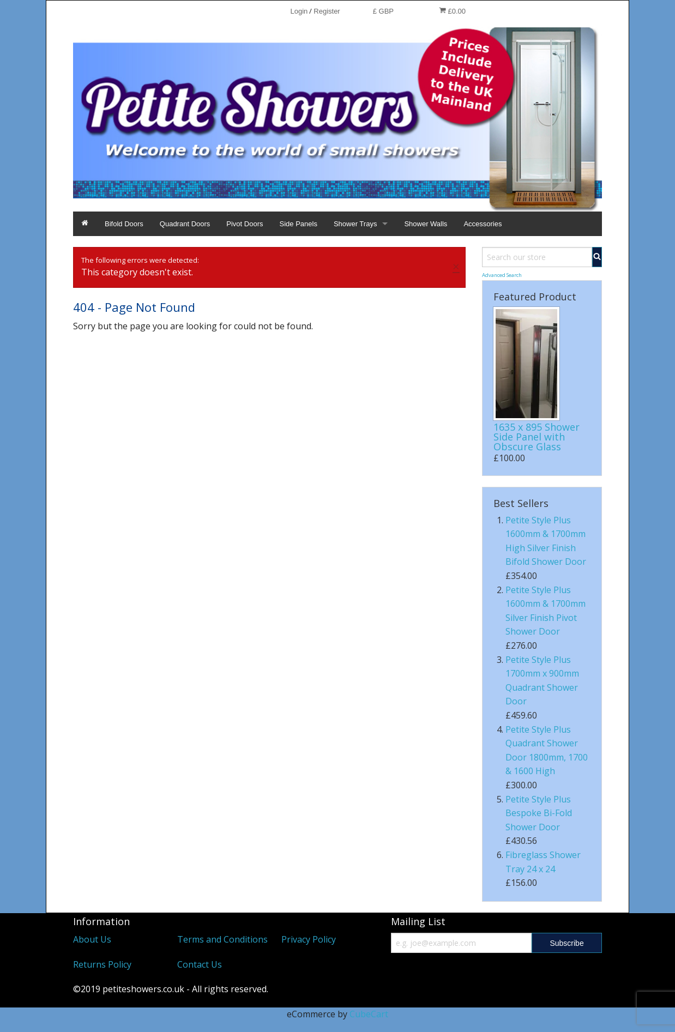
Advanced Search (502, 275)
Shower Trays (355, 224)
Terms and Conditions (222, 939)
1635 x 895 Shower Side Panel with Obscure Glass (536, 436)
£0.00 (452, 11)
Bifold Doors (124, 224)
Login (299, 11)
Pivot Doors (244, 224)
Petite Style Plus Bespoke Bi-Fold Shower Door (538, 813)
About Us (92, 939)
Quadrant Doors (185, 224)
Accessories (482, 224)
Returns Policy (102, 964)
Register (327, 11)
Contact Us (199, 964)
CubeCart (368, 1014)
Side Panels (298, 224)
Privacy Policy (308, 939)
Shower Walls (425, 224)
